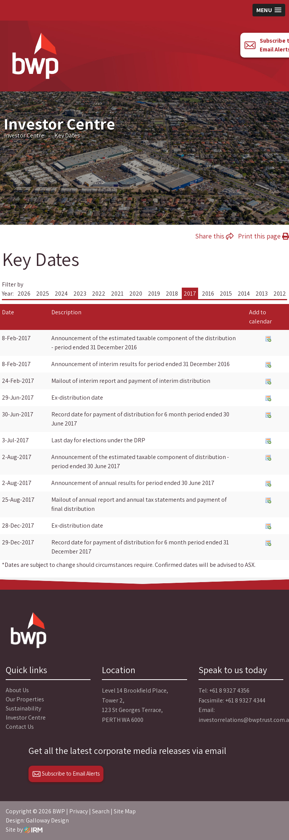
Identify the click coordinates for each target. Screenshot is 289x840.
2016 (208, 294)
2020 (135, 294)
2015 (226, 294)
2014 (244, 294)
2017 (190, 294)
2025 (42, 294)
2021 (117, 294)
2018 (172, 294)
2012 (279, 294)
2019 (154, 294)
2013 (262, 294)
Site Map (125, 811)
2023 (79, 294)
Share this (214, 236)
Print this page (263, 236)
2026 (23, 294)
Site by (24, 830)
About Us (17, 690)
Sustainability (23, 708)
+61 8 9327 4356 (229, 690)
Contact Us (20, 727)
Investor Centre (26, 718)
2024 (61, 294)
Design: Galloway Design (37, 820)
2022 (98, 294)
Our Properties (25, 699)
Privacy (78, 811)
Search (101, 811)
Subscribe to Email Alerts (66, 773)
